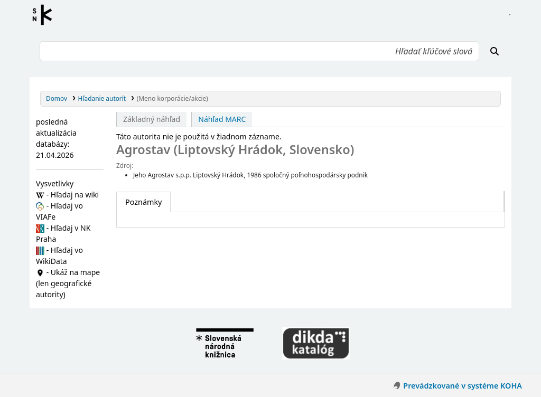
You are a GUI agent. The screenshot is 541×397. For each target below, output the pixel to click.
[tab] (143, 202)
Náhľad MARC (222, 119)
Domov (56, 98)
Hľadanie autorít (102, 98)
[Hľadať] (494, 51)
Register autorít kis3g (45, 14)
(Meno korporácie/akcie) (172, 98)
